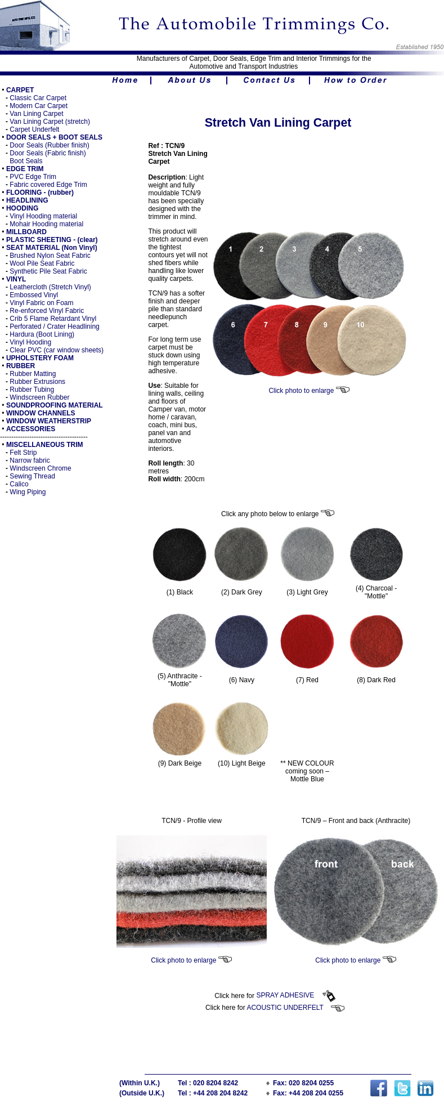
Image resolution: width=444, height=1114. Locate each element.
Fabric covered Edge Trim (48, 185)
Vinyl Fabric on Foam (41, 303)
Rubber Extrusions (37, 382)
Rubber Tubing (32, 389)
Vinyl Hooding (30, 342)
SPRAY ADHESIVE (295, 995)
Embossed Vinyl (34, 295)
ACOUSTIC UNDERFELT (295, 1008)
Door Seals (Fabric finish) (48, 153)
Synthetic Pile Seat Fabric (48, 271)
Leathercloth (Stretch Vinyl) (49, 287)
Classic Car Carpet (38, 98)
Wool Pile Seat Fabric (42, 263)
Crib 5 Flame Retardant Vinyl (53, 319)
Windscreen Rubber (39, 397)
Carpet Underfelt (34, 129)
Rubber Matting (33, 374)
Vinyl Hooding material (43, 216)
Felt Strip (23, 453)
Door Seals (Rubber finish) (49, 145)
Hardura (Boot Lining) (42, 334)
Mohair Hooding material (46, 224)
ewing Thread (34, 476)
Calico (19, 484)
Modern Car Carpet (39, 106)
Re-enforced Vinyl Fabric (47, 311)
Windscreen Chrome (40, 468)
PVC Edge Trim (33, 177)
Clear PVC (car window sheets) (57, 350)
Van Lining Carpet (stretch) (50, 122)
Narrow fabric (30, 460)
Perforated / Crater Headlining (54, 326)
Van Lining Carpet (36, 114)
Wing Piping (28, 492)
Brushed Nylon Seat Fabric (50, 256)
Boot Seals (26, 161)
